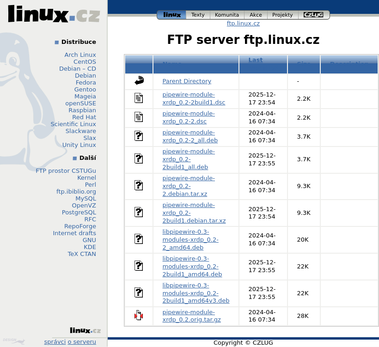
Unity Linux (79, 144)
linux (171, 15)
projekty (283, 15)
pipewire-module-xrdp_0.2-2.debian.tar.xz (189, 186)
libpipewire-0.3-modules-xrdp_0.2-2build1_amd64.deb (192, 266)
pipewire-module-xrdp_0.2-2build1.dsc (194, 98)
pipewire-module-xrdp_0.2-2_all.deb (190, 136)
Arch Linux (81, 54)
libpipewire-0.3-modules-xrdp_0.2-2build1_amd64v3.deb (196, 293)
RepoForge (80, 226)
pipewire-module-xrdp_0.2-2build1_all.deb (189, 159)
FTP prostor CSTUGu (66, 170)
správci (55, 341)
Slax (89, 137)
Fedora (86, 82)
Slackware (81, 131)
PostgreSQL (79, 212)
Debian (85, 75)
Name (172, 64)
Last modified (263, 63)
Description (349, 64)
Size (304, 64)
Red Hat (84, 117)
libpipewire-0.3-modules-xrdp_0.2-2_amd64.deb (191, 239)
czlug (314, 15)
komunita (227, 15)
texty (198, 15)
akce (256, 15)
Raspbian (82, 110)
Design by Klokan (13, 341)
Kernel (86, 177)
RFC (90, 219)
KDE (90, 247)
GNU (89, 240)
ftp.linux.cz (243, 23)
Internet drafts (74, 233)
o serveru (82, 341)
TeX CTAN (82, 253)
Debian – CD (77, 68)
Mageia (85, 96)
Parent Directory (187, 81)
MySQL (85, 198)
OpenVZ (84, 205)
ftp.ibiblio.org (76, 191)
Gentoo (85, 89)
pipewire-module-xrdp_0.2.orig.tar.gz (192, 316)
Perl (90, 184)
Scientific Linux (73, 124)
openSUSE (80, 103)
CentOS (84, 61)
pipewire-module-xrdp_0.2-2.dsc (189, 117)
